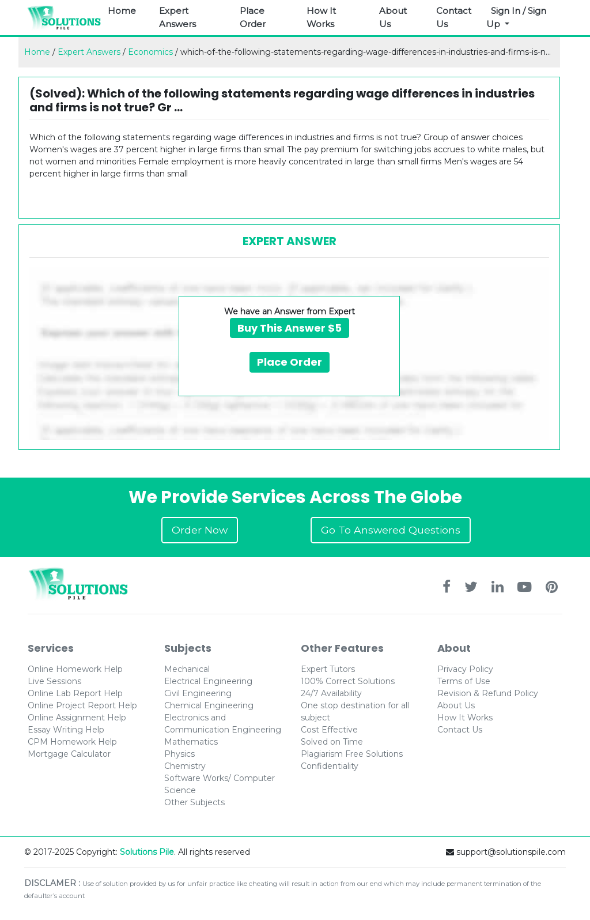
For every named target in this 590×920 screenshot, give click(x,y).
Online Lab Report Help (75, 693)
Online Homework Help (75, 669)
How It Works (321, 17)
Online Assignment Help (77, 717)
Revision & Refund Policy (487, 693)
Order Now (200, 530)
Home (122, 10)
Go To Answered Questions (390, 530)
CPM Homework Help (72, 742)
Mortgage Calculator (69, 754)
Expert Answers (177, 17)
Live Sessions (54, 681)
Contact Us (453, 17)
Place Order (253, 17)
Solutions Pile (147, 852)
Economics (150, 52)
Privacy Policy (465, 669)
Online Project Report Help (82, 705)
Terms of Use (463, 681)
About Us (393, 17)
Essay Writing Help (66, 729)
